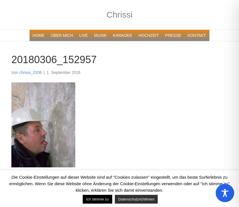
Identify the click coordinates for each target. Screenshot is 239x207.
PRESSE (173, 35)
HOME (38, 35)
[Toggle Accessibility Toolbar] (225, 193)
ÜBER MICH (62, 35)
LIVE (83, 35)
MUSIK (100, 35)
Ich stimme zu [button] (97, 199)
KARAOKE (122, 35)
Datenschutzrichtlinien (136, 199)
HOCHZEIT (148, 35)
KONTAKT (197, 35)
